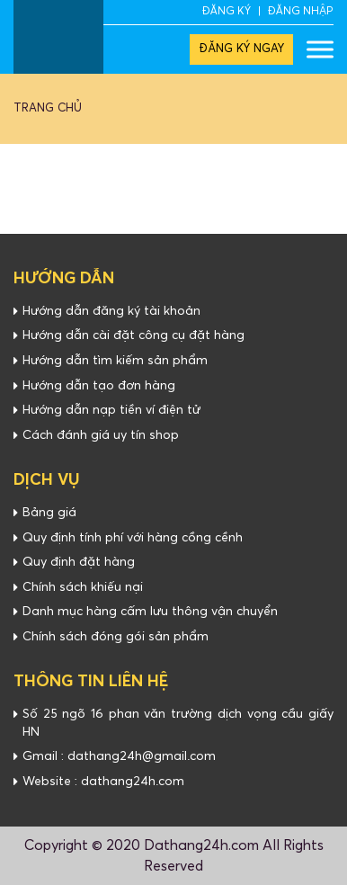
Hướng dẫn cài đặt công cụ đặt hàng (133, 335)
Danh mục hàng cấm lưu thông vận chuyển (150, 611)
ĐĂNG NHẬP (301, 11)
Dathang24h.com (201, 845)
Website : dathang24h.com (103, 781)
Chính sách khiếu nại (82, 587)
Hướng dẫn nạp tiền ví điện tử (111, 410)
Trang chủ (47, 108)
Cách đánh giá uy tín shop (100, 435)
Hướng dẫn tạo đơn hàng (98, 386)
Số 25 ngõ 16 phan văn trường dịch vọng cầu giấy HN (178, 723)
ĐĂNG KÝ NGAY (241, 49)
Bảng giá (49, 512)
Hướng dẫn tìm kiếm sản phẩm (115, 360)
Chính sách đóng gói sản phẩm (115, 636)
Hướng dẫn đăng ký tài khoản (111, 311)
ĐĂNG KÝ (226, 11)
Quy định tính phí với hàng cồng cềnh (132, 538)
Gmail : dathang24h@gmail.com (119, 756)
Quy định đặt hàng (78, 562)
